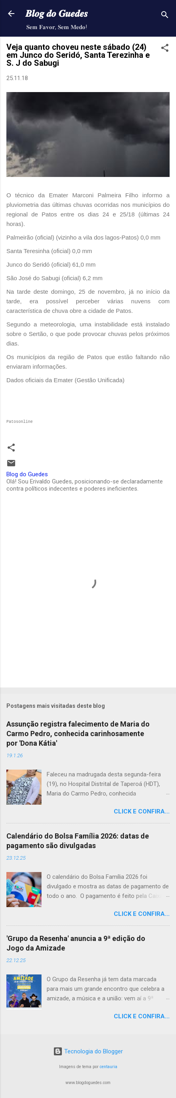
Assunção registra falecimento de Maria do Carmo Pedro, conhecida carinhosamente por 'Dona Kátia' (78, 733)
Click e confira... (142, 811)
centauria (108, 1066)
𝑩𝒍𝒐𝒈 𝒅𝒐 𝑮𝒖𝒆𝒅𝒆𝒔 (57, 13)
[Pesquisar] (165, 16)
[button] (165, 49)
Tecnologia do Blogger (88, 1051)
